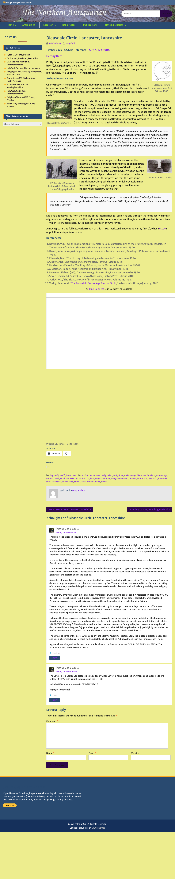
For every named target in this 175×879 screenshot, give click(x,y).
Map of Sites (69, 24)
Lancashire (71, 475)
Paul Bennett (96, 288)
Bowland (151, 475)
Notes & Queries (114, 24)
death (56, 478)
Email (92, 753)
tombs (104, 481)
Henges (132, 478)
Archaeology (130, 475)
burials (49, 478)
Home (10, 24)
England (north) (57, 475)
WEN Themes (98, 828)
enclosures (80, 478)
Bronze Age (161, 475)
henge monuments (119, 478)
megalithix (71, 43)
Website (135, 753)
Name (50, 753)
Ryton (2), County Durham (19, 55)
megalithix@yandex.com (19, 2)
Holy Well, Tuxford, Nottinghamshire (23, 68)
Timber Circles (93, 481)
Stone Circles (80, 481)
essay (162, 228)
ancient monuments (91, 475)
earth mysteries (67, 478)
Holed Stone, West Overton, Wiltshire (70, 509)
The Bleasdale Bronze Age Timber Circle (93, 283)
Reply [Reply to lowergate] (54, 657)
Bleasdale (141, 475)
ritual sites (56, 481)
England (90, 478)
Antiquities (28, 24)
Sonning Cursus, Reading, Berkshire (150, 509)
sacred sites (67, 481)
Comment (52, 721)
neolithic (152, 478)
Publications (90, 24)
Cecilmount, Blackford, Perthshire (22, 58)
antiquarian (106, 475)
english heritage (102, 478)
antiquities (118, 475)
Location (48, 24)
